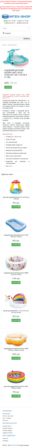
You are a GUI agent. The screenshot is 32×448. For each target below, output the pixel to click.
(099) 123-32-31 (23, 23)
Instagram (5, 440)
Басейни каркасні (7, 428)
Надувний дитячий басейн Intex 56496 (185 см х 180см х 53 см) (16, 349)
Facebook (5, 438)
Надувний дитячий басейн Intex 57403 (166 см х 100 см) (16, 236)
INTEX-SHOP (14, 445)
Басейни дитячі (12, 45)
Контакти (5, 420)
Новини (9, 418)
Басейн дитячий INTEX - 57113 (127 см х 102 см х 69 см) (16, 311)
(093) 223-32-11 (10, 23)
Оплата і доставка (8, 416)
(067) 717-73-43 (10, 21)
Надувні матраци (7, 433)
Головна (4, 45)
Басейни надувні (7, 430)
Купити (8, 87)
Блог (4, 418)
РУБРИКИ (27, 38)
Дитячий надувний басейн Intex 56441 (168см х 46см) (16, 387)
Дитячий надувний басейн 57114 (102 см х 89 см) (16, 198)
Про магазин (6, 413)
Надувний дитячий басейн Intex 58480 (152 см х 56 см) (16, 274)
